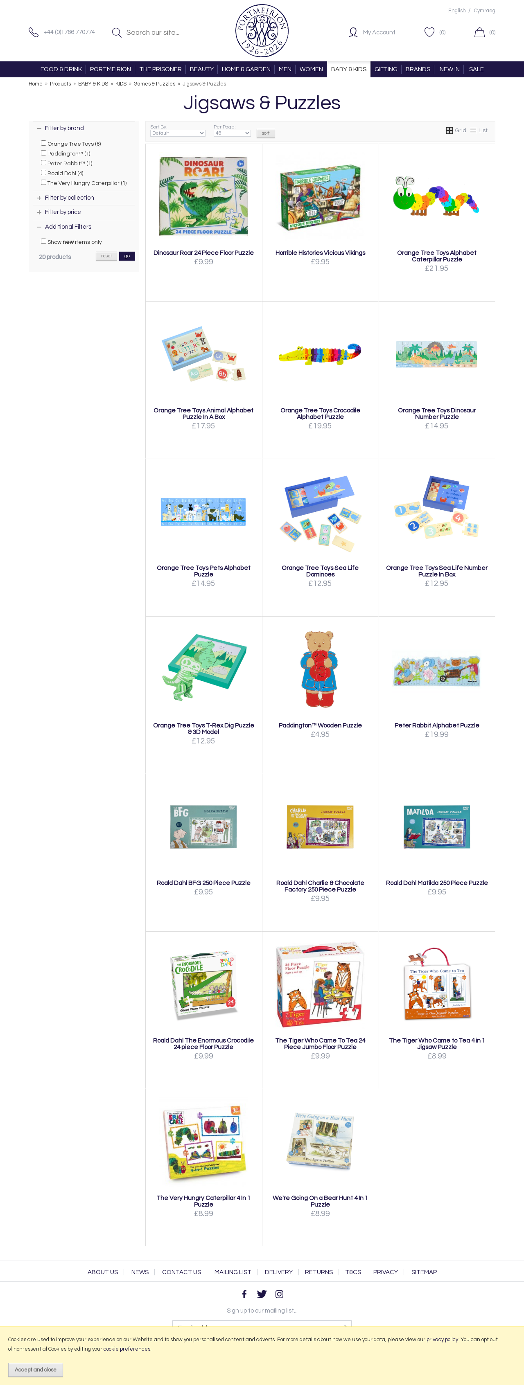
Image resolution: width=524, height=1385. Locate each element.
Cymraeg (484, 11)
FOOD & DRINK (61, 69)
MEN (285, 69)
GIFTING (386, 69)
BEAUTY (202, 69)
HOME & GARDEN (246, 69)
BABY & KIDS (348, 69)
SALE (476, 69)
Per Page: (232, 130)
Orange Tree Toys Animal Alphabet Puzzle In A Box (203, 413)
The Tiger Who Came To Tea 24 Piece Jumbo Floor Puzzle (320, 1043)
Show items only (71, 242)
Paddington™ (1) (65, 153)
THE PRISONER (160, 69)
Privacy (385, 1272)
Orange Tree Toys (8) (71, 143)
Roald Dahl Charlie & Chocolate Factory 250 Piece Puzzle (320, 886)
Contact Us (181, 1272)
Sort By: (178, 130)
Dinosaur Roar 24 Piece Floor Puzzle (204, 253)
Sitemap (424, 1272)
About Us (103, 1272)
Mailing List (233, 1272)
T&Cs (353, 1272)
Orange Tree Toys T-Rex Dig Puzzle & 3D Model (203, 728)
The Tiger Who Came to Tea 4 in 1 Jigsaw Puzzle (437, 1043)
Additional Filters (68, 227)
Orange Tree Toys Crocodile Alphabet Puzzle (320, 413)
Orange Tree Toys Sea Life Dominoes (320, 571)
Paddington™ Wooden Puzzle (320, 725)
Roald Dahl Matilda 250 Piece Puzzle (437, 883)
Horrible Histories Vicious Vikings (320, 253)
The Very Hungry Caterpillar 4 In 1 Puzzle (203, 1201)
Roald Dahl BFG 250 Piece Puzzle (204, 883)
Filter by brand (64, 128)
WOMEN (311, 69)
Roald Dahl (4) (62, 173)
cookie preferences (127, 1349)
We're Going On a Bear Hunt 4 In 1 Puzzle (320, 1201)
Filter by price (63, 212)
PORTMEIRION (110, 69)
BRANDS (418, 69)
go (127, 256)
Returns (319, 1272)
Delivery (279, 1272)
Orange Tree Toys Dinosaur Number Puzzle (437, 413)
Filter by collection (69, 198)
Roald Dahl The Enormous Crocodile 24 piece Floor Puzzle (203, 1043)
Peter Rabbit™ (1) (66, 163)
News (140, 1272)
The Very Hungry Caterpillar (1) (83, 183)
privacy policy (442, 1339)
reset (106, 256)
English (457, 11)
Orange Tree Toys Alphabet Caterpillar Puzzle (437, 256)
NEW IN (450, 69)
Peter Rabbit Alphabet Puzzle (437, 725)
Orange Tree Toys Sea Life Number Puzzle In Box (437, 571)
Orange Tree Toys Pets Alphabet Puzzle (204, 571)
